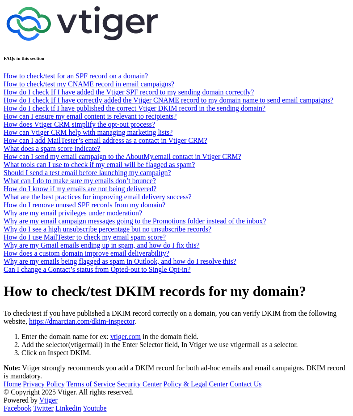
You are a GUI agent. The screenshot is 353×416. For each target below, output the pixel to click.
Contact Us (246, 384)
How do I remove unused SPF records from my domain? (84, 205)
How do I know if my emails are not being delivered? (80, 189)
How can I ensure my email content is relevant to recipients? (90, 116)
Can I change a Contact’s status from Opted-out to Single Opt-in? (97, 269)
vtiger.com (125, 336)
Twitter (43, 408)
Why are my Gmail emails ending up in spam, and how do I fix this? (102, 245)
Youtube (95, 408)
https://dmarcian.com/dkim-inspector (81, 321)
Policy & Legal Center (196, 384)
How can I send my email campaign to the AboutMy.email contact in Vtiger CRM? (122, 156)
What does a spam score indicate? (52, 148)
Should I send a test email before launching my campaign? (87, 172)
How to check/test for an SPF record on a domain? (76, 76)
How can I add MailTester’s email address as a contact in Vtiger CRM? (105, 140)
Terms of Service (91, 384)
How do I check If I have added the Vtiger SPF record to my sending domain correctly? (129, 92)
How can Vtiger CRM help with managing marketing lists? (88, 132)
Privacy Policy (44, 384)
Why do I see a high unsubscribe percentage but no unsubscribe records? (107, 229)
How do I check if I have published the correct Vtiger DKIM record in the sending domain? (134, 108)
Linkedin (68, 408)
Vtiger (48, 400)
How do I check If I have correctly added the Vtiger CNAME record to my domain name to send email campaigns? (168, 100)
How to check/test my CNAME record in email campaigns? (89, 84)
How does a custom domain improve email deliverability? (86, 253)
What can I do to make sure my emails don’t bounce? (80, 180)
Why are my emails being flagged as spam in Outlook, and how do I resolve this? (120, 261)
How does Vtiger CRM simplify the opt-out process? (79, 124)
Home (12, 384)
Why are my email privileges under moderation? (73, 213)
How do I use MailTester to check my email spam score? (85, 237)
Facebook (17, 408)
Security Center (139, 384)
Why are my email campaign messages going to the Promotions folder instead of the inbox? (135, 221)
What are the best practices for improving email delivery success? (98, 197)
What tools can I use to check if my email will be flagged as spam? (99, 164)
